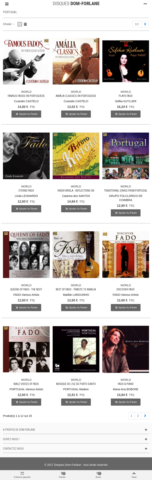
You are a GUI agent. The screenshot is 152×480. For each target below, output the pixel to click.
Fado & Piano (126, 383)
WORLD (26, 91)
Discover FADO (126, 289)
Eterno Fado (26, 190)
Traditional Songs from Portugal (125, 190)
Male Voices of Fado (26, 383)
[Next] (145, 24)
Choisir (9, 24)
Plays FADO (126, 95)
